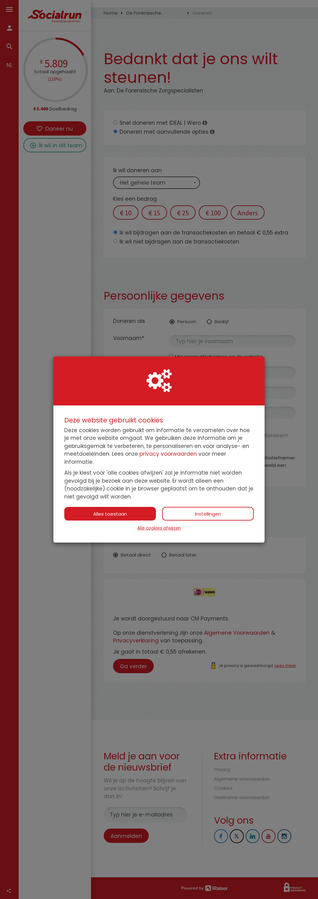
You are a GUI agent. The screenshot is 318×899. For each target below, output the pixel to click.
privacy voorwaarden (168, 454)
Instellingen (208, 514)
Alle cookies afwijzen (159, 528)
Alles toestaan (110, 514)
